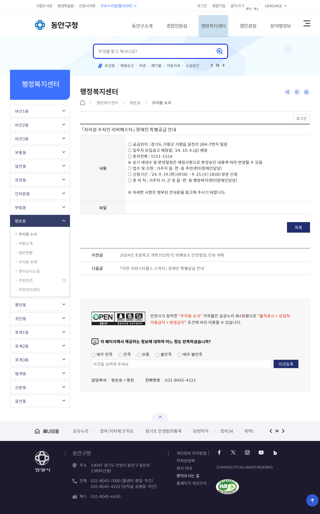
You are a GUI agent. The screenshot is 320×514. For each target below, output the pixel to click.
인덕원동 (22, 194)
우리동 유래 (28, 262)
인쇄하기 (306, 92)
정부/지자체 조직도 (117, 431)
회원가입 (218, 6)
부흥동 (20, 152)
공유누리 (80, 431)
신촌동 (20, 387)
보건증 (110, 65)
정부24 (226, 431)
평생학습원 (66, 6)
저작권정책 (185, 460)
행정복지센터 (203, 23)
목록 (298, 227)
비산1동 (22, 111)
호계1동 (22, 332)
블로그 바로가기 (274, 452)
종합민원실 (164, 23)
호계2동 (22, 346)
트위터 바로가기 (233, 452)
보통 (143, 354)
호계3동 (22, 360)
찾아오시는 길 (187, 475)
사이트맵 (306, 24)
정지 (277, 431)
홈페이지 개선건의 (191, 483)
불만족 (164, 354)
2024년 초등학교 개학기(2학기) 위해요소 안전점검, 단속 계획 (172, 255)
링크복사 (296, 92)
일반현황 (26, 252)
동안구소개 (127, 23)
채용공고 (127, 65)
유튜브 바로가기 (260, 452)
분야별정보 (276, 23)
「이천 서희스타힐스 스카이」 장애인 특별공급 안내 (162, 268)
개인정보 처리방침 (191, 453)
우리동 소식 (28, 234)
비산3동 (22, 139)
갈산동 (20, 401)
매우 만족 (102, 354)
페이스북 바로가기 (220, 452)
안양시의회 (87, 6)
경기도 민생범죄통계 (163, 431)
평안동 (20, 305)
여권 (142, 65)
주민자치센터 (29, 289)
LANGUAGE (273, 6)
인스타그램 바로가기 (246, 452)
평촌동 (20, 221)
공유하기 (286, 92)
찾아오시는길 (29, 271)
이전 (271, 431)
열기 (160, 416)
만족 (124, 354)
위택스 (250, 431)
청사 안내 (184, 468)
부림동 (20, 207)
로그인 (202, 6)
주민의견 (26, 280)
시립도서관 (44, 6)
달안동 (20, 166)
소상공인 (192, 65)
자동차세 (173, 65)
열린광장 (241, 23)
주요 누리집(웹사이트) (116, 6)
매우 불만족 (190, 354)
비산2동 (22, 125)
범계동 (20, 373)
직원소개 (26, 243)
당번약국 (201, 431)
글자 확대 (249, 4)
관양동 (20, 180)
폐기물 (156, 65)
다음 (283, 431)
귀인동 (20, 318)
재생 (217, 65)
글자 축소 (256, 4)
